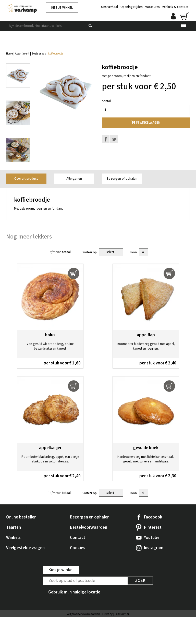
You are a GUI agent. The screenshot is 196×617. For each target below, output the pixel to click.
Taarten (13, 526)
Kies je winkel (62, 7)
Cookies (77, 547)
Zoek (140, 580)
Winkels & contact (175, 5)
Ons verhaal (109, 5)
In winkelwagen (145, 122)
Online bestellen (21, 516)
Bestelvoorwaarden (88, 526)
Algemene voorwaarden (83, 613)
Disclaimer (122, 613)
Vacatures (152, 5)
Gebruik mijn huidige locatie (74, 592)
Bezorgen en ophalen (89, 516)
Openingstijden (131, 5)
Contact (77, 537)
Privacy (107, 613)
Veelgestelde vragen (25, 547)
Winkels (13, 537)
